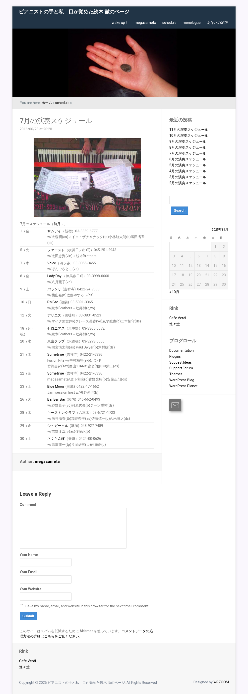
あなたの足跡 (217, 23)
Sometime (55, 354)
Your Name (29, 555)
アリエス (54, 315)
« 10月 (174, 292)
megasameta (145, 23)
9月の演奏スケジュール (187, 141)
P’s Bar (52, 302)
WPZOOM (221, 682)
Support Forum (181, 368)
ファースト (56, 250)
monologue (192, 23)
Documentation (181, 350)
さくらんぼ (56, 439)
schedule (169, 23)
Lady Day (54, 276)
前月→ (59, 224)
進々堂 (174, 324)
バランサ (54, 289)
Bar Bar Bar (56, 399)
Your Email (28, 572)
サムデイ (54, 231)
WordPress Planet (183, 386)
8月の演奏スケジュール (187, 147)
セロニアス (56, 328)
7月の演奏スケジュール (56, 121)
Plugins (175, 356)
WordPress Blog (181, 380)
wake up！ (120, 23)
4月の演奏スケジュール (187, 171)
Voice (51, 263)
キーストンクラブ (61, 413)
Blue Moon (55, 386)
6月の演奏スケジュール (187, 159)
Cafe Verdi (177, 318)
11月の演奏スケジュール (188, 130)
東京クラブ (56, 341)
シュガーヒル (57, 426)
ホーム (47, 103)
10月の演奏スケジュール (188, 136)
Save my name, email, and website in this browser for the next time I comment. (87, 606)
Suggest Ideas (180, 362)
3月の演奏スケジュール (187, 177)
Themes (176, 374)
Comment (28, 505)
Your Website (30, 589)
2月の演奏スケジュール (187, 183)
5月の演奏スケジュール (187, 165)
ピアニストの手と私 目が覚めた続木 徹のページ (74, 12)
